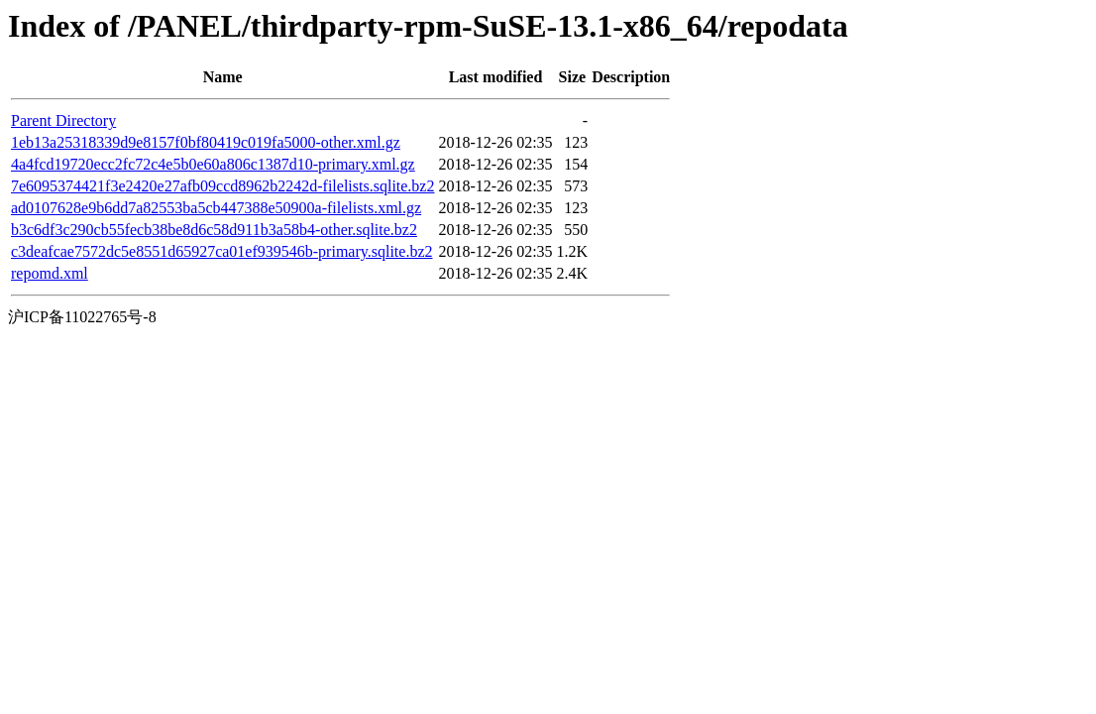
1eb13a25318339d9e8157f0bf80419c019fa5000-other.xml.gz (205, 142)
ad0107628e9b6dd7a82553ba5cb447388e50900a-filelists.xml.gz (216, 207)
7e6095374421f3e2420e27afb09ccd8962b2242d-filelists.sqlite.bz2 (222, 186)
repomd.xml (49, 273)
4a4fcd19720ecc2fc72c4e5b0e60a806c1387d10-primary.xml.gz (213, 164)
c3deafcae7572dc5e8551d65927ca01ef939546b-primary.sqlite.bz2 (221, 251)
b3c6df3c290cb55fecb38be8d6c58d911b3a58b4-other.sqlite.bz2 (214, 229)
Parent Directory (63, 120)
